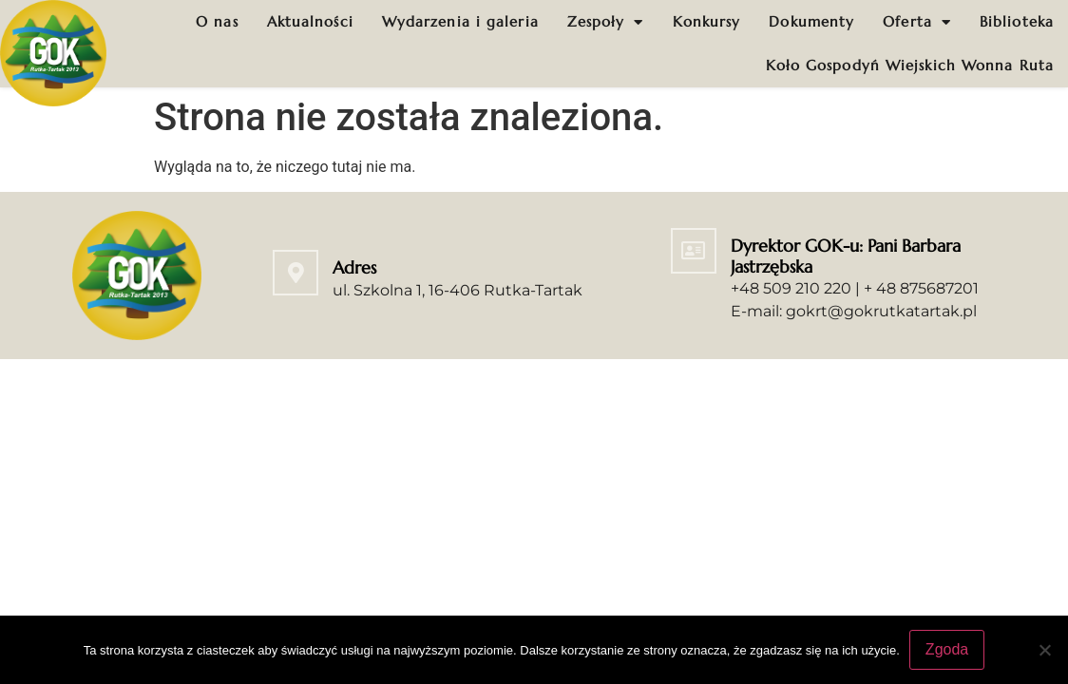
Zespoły (605, 22)
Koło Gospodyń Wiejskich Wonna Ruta (910, 65)
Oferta (917, 22)
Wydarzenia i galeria (460, 21)
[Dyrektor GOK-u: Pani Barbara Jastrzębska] (693, 251)
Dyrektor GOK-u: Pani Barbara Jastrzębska (846, 256)
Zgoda (946, 649)
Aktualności (310, 21)
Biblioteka (1017, 21)
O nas (217, 21)
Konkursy (707, 21)
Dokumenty (811, 21)
